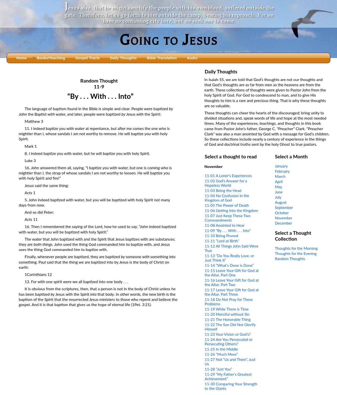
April (279, 181)
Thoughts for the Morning (296, 248)
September (284, 207)
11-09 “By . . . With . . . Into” (228, 230)
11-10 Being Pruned (221, 235)
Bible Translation (162, 58)
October (282, 212)
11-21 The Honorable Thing (228, 319)
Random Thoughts (290, 258)
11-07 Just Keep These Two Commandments (228, 217)
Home (21, 58)
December (283, 223)
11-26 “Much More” (221, 354)
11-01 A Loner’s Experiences (228, 175)
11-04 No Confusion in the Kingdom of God (227, 197)
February (282, 171)
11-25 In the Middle (221, 349)
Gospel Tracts (87, 58)
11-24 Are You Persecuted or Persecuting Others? (229, 341)
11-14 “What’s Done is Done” (229, 265)
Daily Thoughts (123, 58)
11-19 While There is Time (227, 309)
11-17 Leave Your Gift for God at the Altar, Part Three (232, 292)
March (280, 176)
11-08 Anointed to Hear (225, 225)
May (278, 187)
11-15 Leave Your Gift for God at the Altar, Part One (232, 272)
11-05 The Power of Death (227, 205)
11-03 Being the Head (223, 190)
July (278, 197)
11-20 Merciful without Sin (227, 314)
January (281, 166)
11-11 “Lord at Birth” (222, 241)
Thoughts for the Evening (296, 253)
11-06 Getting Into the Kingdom (231, 210)
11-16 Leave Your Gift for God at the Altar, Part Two (232, 282)
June (279, 192)
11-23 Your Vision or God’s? (228, 334)
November (283, 218)
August (281, 202)
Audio (192, 58)
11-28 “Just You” (218, 369)
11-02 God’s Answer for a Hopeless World (226, 183)
